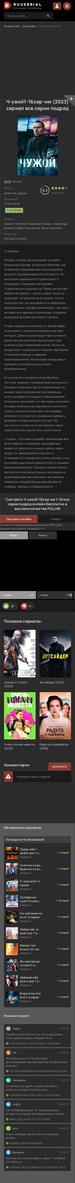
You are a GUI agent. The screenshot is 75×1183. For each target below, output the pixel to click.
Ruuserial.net (12, 26)
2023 (7, 181)
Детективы (29, 26)
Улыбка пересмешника (24, 1143)
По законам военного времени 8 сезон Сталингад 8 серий (37, 1071)
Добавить (59, 766)
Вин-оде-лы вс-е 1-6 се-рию (28, 1119)
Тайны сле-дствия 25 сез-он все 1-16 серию (37, 1167)
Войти (57, 6)
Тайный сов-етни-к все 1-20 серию (33, 1095)
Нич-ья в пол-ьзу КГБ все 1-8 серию (33, 1043)
